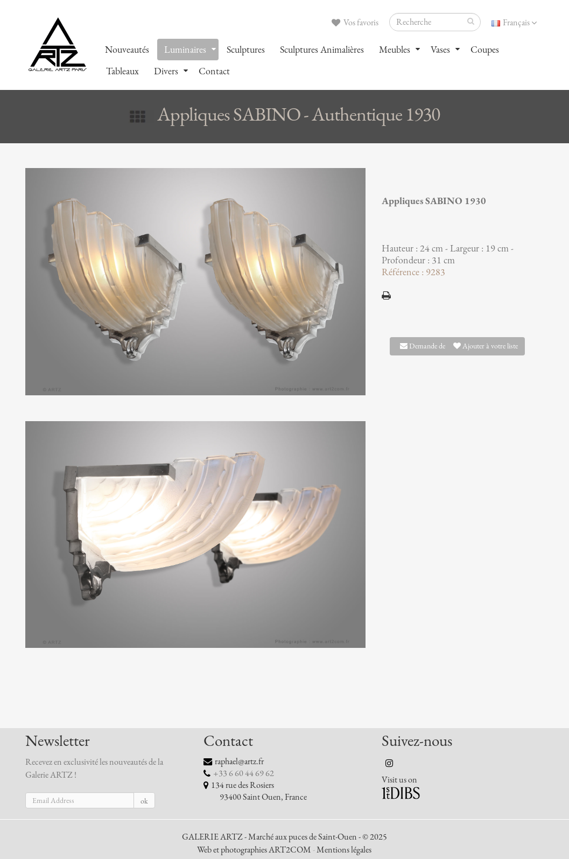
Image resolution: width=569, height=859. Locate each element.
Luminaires (185, 49)
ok (144, 801)
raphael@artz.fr (239, 761)
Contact (214, 71)
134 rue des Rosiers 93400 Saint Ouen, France (255, 791)
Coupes (484, 49)
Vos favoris (355, 22)
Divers (166, 71)
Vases (440, 49)
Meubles (394, 49)
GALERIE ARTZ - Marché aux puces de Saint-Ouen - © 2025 (284, 837)
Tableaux (122, 71)
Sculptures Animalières (322, 49)
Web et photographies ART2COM (254, 849)
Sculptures (246, 49)
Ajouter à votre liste (485, 346)
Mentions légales (344, 849)
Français (514, 22)
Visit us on (399, 779)
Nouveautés (127, 49)
